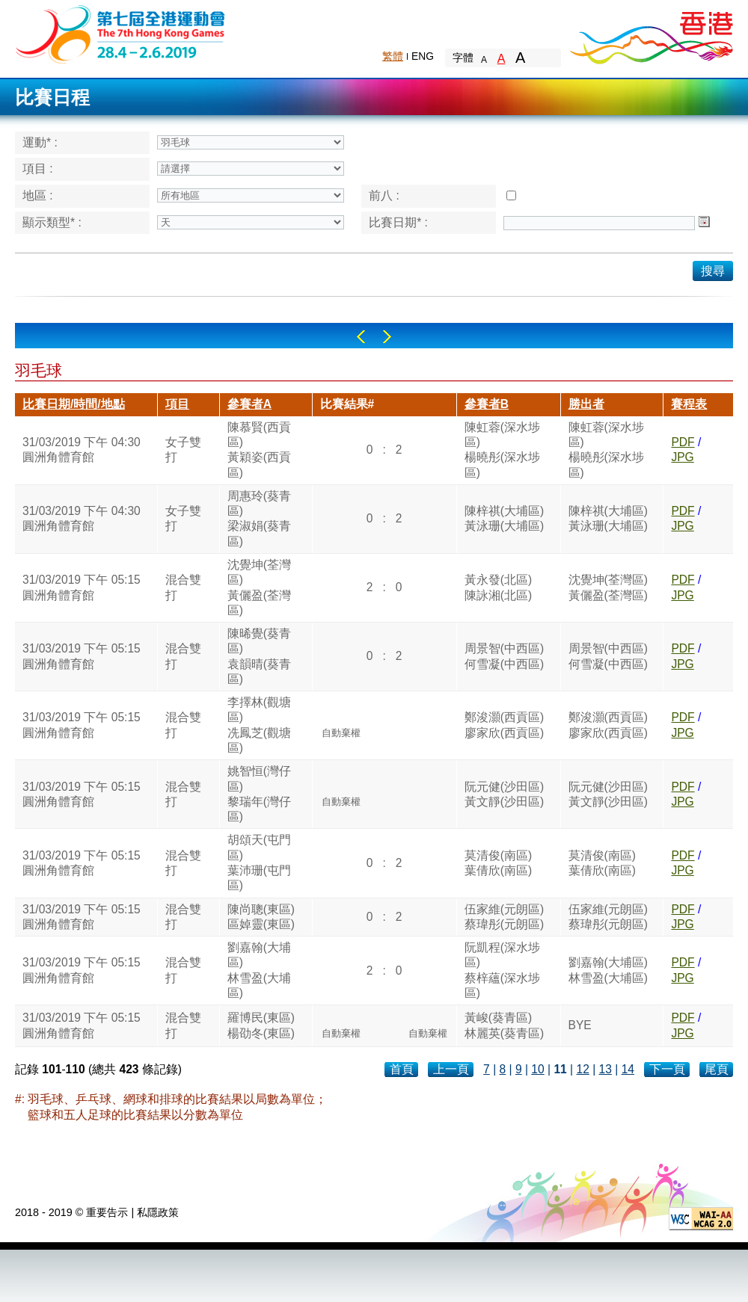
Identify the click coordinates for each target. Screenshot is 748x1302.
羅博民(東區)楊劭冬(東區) (261, 1025)
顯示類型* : (52, 222)
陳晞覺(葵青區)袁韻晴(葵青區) (259, 656)
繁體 (392, 56)
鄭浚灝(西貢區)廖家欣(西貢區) (504, 724)
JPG (682, 457)
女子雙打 (183, 449)
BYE (580, 1025)
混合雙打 (183, 587)
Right (387, 337)
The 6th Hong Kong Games (121, 33)
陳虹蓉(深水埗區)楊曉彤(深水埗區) (502, 450)
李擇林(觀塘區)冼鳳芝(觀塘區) (259, 725)
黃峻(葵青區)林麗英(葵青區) (504, 1025)
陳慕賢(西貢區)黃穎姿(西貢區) (259, 450)
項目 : (37, 168)
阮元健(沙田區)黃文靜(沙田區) (504, 794)
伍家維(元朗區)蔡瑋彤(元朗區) (504, 917)
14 (628, 1069)
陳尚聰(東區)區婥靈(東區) (261, 917)
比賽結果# (347, 404)
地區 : (37, 195)
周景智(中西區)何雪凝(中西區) (504, 656)
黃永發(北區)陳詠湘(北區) (498, 587)
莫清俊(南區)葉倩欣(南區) (498, 863)
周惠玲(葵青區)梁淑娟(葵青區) (259, 519)
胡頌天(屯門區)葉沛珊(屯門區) (259, 862)
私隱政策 (158, 1212)
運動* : (40, 142)
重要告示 (107, 1212)
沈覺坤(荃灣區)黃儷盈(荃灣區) (259, 587)
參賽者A (249, 404)
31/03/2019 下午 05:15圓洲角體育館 (81, 587)
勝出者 (586, 404)
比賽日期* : (398, 222)
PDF (682, 442)
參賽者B (487, 404)
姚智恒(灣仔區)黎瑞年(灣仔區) (259, 794)
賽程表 (689, 404)
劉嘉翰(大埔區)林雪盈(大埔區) (259, 970)
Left (361, 337)
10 (537, 1069)
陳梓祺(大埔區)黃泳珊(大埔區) (504, 518)
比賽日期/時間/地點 (73, 404)
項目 (177, 404)
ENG (422, 56)
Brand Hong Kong (650, 33)
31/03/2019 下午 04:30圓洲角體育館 (81, 449)
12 (582, 1069)
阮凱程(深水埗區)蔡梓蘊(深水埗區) (502, 970)
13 (605, 1069)
